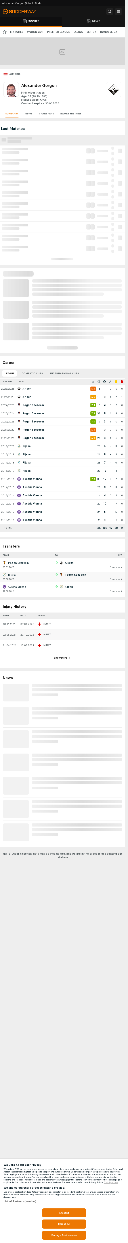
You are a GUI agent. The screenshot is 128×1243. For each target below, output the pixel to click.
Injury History (70, 113)
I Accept (64, 1212)
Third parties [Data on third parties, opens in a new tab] (111, 1182)
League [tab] (9, 373)
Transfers (46, 113)
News (28, 113)
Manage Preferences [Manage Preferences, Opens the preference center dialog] (64, 1235)
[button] (109, 11)
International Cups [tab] (64, 373)
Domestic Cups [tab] (32, 373)
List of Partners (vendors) (20, 1201)
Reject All (64, 1223)
